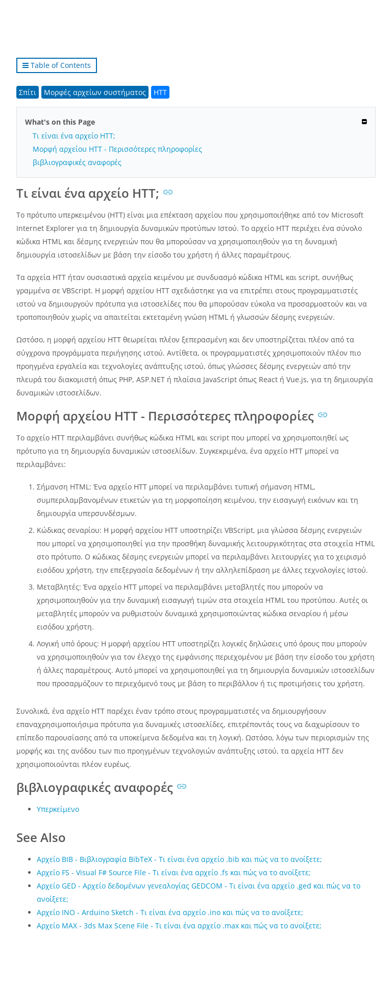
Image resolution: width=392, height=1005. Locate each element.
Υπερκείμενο (58, 809)
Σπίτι (27, 92)
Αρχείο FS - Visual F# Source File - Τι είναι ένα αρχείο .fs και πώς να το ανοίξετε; (174, 872)
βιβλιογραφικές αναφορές (77, 162)
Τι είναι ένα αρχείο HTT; (74, 136)
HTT (160, 92)
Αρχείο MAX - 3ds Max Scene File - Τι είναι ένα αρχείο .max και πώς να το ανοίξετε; (179, 925)
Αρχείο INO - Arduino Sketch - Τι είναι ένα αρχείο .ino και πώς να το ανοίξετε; (170, 912)
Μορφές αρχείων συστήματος (95, 92)
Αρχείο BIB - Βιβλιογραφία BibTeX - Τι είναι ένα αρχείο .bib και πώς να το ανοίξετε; (179, 859)
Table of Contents (56, 65)
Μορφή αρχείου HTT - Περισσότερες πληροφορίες (117, 149)
